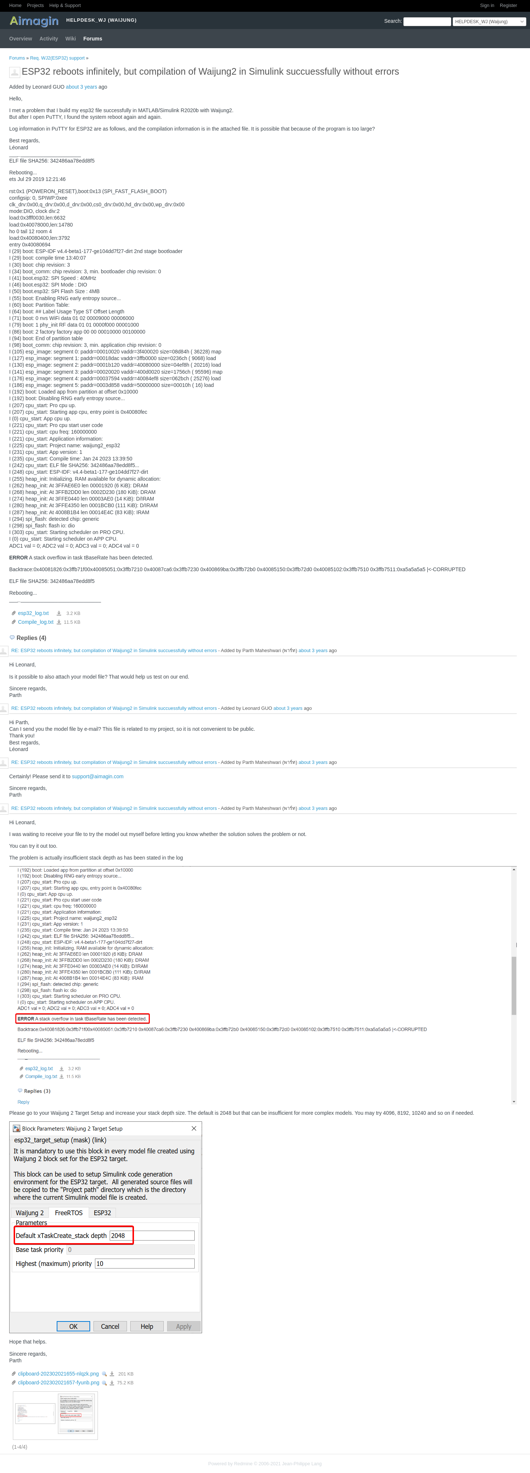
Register (508, 5)
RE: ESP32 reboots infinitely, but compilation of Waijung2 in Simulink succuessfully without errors (114, 651)
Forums (93, 39)
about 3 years (81, 87)
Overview (20, 39)
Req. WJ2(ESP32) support (57, 58)
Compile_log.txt (36, 622)
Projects (35, 5)
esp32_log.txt (33, 613)
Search (392, 21)
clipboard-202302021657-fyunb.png (58, 1382)
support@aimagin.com (97, 776)
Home (15, 5)
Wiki (71, 39)
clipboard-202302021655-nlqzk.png (58, 1374)
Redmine (243, 1463)
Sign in (487, 5)
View (104, 1374)
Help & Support (65, 5)
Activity (48, 39)
